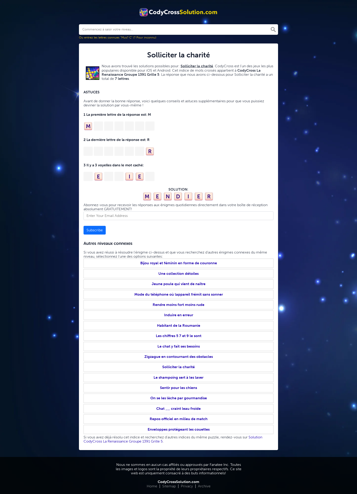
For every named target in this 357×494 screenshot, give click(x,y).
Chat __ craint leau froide (178, 408)
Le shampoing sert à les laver (178, 377)
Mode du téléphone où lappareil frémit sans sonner (178, 294)
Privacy (187, 486)
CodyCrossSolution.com (178, 482)
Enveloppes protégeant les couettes (179, 429)
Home (152, 486)
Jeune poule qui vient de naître (179, 284)
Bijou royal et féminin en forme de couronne (178, 263)
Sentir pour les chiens (178, 388)
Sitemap (169, 486)
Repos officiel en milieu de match (179, 419)
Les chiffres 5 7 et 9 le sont (178, 336)
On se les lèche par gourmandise (178, 398)
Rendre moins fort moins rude (178, 304)
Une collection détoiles (178, 273)
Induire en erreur (178, 315)
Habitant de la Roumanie (178, 325)
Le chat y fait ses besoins (178, 346)
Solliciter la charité (178, 367)
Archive (204, 486)
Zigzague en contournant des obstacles (178, 356)
